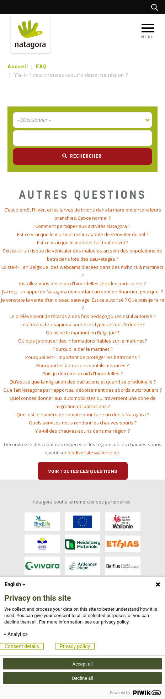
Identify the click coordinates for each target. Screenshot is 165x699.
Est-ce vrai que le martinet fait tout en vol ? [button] (82, 242)
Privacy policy (75, 646)
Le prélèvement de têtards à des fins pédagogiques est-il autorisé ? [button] (82, 316)
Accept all (82, 664)
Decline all (82, 678)
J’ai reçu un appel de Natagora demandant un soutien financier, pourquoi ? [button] (82, 291)
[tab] (82, 214)
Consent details (22, 646)
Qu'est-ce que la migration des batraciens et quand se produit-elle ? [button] (83, 382)
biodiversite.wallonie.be (93, 452)
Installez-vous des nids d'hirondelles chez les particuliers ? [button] (82, 283)
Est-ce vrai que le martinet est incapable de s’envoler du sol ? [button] (82, 234)
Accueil (17, 66)
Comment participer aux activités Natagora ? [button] (82, 226)
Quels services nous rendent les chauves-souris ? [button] (83, 422)
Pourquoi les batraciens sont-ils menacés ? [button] (82, 365)
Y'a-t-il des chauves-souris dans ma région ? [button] (82, 431)
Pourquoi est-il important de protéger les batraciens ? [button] (82, 357)
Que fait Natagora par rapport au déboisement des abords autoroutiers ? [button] (82, 390)
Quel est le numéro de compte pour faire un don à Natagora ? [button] (82, 414)
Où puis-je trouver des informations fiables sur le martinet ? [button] (82, 341)
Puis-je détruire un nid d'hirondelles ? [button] (82, 373)
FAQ (41, 66)
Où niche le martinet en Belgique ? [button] (82, 332)
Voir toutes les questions (82, 471)
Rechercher (156, 7)
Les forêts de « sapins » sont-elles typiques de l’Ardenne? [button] (82, 324)
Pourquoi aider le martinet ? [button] (82, 349)
